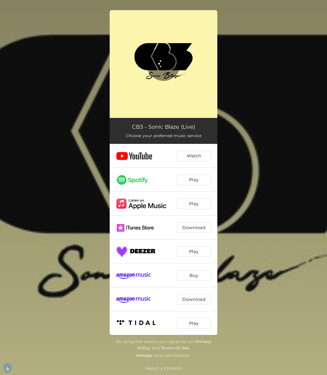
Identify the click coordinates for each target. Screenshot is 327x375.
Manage (144, 355)
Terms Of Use (175, 347)
